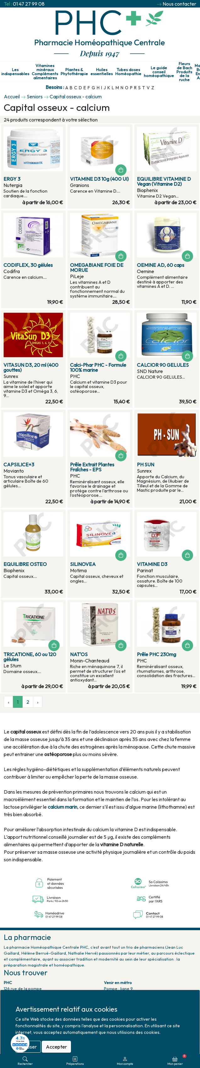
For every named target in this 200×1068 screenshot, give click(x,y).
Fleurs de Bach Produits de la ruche (184, 72)
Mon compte (125, 1060)
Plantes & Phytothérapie (74, 72)
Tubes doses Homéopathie (128, 72)
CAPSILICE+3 (18, 464)
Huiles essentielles (101, 72)
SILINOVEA (83, 564)
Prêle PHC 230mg (156, 654)
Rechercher (25, 1060)
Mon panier (176, 1059)
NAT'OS (79, 654)
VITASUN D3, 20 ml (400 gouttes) (30, 367)
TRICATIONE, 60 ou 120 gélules (29, 656)
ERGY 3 (11, 179)
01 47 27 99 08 (29, 4)
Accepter (56, 1047)
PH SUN (145, 464)
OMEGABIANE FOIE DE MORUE (96, 267)
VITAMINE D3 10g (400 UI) (99, 179)
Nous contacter (179, 4)
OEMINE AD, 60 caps (160, 265)
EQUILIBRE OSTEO (25, 564)
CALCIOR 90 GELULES (163, 365)
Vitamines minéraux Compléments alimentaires (45, 72)
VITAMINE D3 (152, 564)
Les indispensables (15, 72)
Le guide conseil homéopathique (159, 72)
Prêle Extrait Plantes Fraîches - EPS (92, 467)
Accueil (12, 96)
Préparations (75, 1060)
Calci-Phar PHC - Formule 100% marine (98, 367)
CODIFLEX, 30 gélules (28, 265)
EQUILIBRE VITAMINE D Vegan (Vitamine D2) (164, 181)
